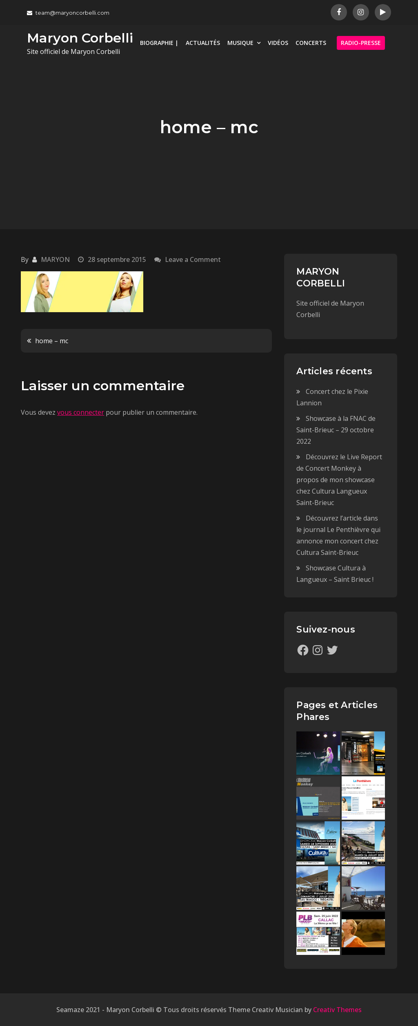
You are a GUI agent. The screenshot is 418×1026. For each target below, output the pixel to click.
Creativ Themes (337, 1009)
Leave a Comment (193, 259)
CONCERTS (311, 43)
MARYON (55, 259)
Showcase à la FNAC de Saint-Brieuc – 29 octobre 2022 (336, 430)
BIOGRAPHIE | (159, 43)
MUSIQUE (240, 43)
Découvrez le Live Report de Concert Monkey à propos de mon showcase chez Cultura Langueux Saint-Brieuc (339, 479)
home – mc (51, 340)
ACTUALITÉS (203, 43)
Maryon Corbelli (80, 38)
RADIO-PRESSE (361, 43)
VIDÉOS (278, 43)
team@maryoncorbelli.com (68, 12)
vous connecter (80, 412)
